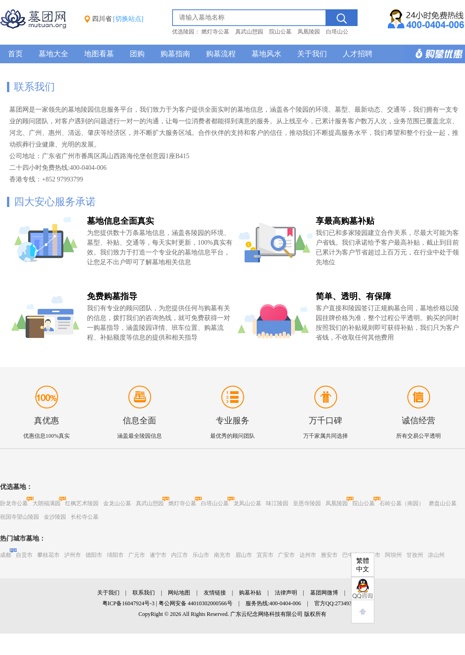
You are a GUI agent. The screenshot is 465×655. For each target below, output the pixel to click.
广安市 (286, 555)
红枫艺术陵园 (82, 503)
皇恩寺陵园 (307, 503)
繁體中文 (362, 565)
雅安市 (329, 555)
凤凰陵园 (309, 31)
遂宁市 (158, 555)
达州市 (307, 555)
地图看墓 (99, 54)
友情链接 (215, 592)
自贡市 (24, 555)
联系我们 (144, 592)
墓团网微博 (324, 592)
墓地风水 (266, 54)
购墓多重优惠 (435, 54)
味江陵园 (277, 503)
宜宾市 (265, 555)
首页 (15, 54)
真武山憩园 (249, 31)
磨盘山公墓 (443, 503)
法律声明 (286, 592)
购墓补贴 (250, 592)
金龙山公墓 (117, 503)
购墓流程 (221, 54)
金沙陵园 (55, 517)
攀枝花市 (48, 555)
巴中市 (350, 555)
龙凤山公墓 (247, 503)
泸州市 (72, 555)
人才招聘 (357, 54)
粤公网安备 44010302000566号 (195, 603)
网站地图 (179, 592)
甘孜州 (414, 555)
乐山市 (201, 555)
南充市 (222, 555)
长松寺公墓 (85, 517)
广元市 (136, 555)
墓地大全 (53, 54)
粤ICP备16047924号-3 (128, 603)
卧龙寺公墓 (14, 503)
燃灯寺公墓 (215, 31)
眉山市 (243, 555)
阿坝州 (393, 555)
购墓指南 (175, 54)
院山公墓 (280, 31)
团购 (137, 54)
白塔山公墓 (215, 503)
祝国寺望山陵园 (19, 517)
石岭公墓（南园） (401, 503)
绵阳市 (115, 555)
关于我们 (312, 54)
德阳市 (94, 555)
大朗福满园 (46, 503)
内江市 (179, 555)
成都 (5, 555)
